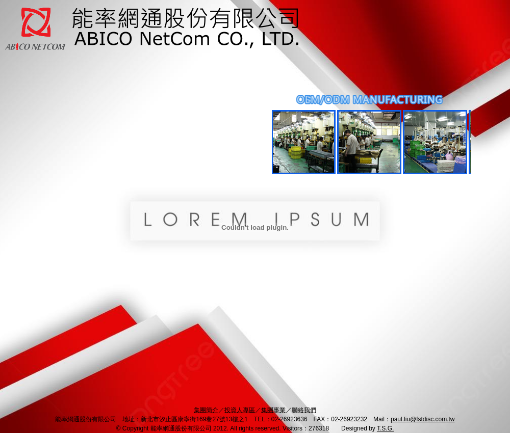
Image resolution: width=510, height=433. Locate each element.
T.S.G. (385, 428)
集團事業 (273, 410)
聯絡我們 (304, 410)
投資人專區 (239, 410)
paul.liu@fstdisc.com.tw (423, 419)
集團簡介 (206, 410)
